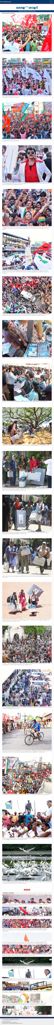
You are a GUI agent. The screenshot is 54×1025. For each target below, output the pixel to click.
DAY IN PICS (12, 13)
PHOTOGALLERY (5, 1)
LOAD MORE (27, 889)
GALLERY (7, 13)
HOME (3, 13)
